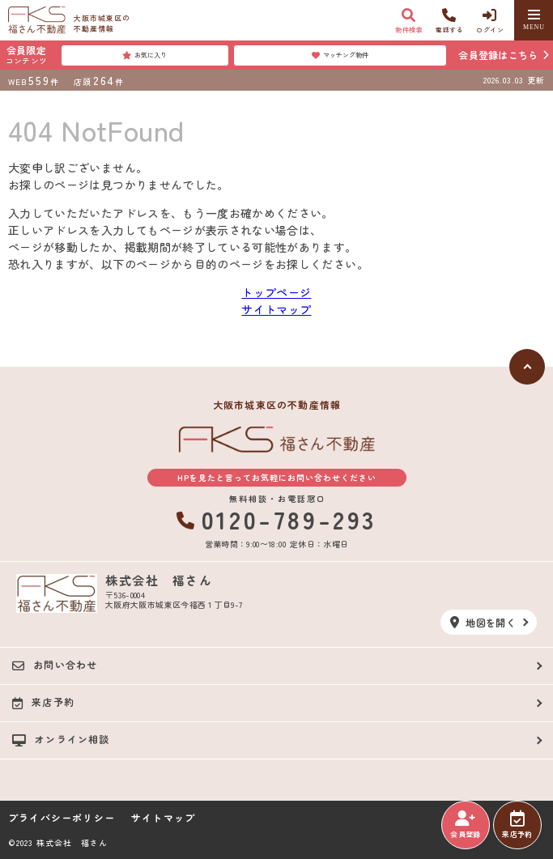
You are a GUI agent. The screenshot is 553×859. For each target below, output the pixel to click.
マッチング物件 (340, 55)
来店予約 (517, 825)
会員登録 (465, 825)
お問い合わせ (54, 664)
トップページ (276, 292)
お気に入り (144, 55)
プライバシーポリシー (61, 818)
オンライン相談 (61, 739)
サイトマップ (276, 309)
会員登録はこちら (498, 55)
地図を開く (483, 622)
